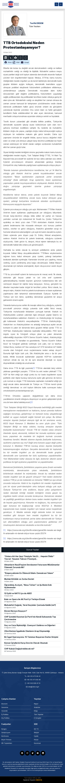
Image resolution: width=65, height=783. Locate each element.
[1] (34, 368)
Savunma (4, 707)
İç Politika (4, 714)
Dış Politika (5, 718)
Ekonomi (4, 704)
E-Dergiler (37, 718)
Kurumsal (37, 743)
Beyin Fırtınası (6, 740)
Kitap (36, 711)
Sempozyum (5, 732)
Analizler (37, 707)
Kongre (4, 729)
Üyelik (36, 736)
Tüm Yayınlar (38, 714)
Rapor (36, 704)
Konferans (5, 736)
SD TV (36, 729)
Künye (36, 740)
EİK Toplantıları (6, 743)
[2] (31, 402)
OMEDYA (39, 780)
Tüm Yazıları (34, 26)
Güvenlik (4, 711)
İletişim (36, 732)
